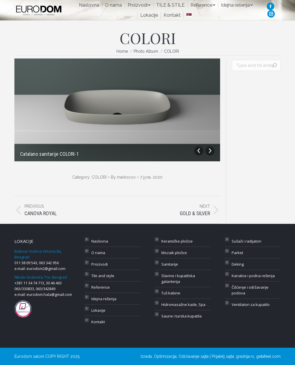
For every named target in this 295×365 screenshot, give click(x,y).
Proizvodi (99, 264)
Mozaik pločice (174, 252)
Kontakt (98, 321)
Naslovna (99, 241)
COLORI (99, 177)
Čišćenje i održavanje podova (250, 290)
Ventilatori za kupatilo (251, 304)
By (123, 177)
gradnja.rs (245, 356)
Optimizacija (165, 356)
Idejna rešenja (103, 298)
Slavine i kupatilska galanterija (178, 278)
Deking (238, 264)
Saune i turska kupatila (181, 316)
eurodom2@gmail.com (46, 268)
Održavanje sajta (194, 356)
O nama (98, 252)
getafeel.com (268, 356)
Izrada (146, 356)
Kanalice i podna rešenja (253, 275)
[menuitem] (89, 5)
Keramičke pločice (177, 241)
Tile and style (102, 275)
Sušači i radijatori (246, 241)
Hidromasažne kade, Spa (183, 304)
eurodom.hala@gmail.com (49, 294)
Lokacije (98, 310)
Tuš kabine (170, 293)
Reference (100, 287)
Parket (237, 252)
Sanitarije (169, 264)
